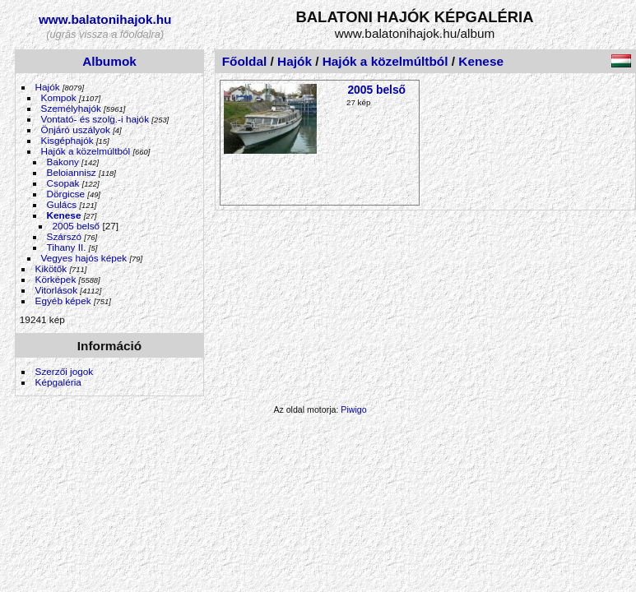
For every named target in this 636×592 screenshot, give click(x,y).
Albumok (109, 61)
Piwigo (353, 409)
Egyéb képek (63, 300)
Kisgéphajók (67, 140)
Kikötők (51, 268)
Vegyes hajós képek (84, 257)
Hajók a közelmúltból (86, 151)
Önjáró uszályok (75, 129)
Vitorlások (56, 289)
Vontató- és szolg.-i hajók (95, 118)
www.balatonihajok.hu (105, 19)
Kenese (64, 215)
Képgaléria (58, 382)
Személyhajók (71, 108)
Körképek (56, 279)
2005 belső (76, 225)
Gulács (62, 204)
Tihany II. (66, 247)
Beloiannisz (71, 172)
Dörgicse (66, 193)
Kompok (59, 97)
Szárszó (64, 236)
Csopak (63, 183)
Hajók (49, 86)
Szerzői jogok (64, 371)
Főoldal (244, 61)
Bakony (63, 161)
